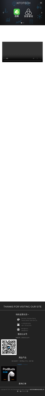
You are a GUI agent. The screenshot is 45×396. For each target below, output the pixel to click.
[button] (3, 12)
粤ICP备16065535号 (22, 391)
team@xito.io (24, 328)
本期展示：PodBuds (22, 364)
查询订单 (22, 383)
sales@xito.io (24, 330)
